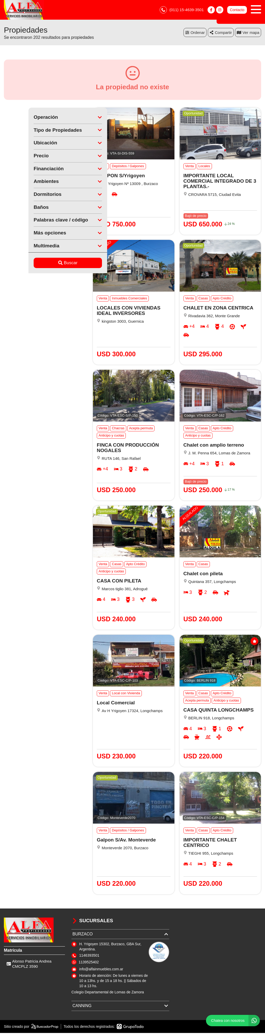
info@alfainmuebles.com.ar (101, 970)
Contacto (237, 10)
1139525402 (89, 963)
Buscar (43, 263)
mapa (248, 33)
